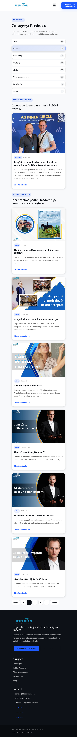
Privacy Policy (16, 733)
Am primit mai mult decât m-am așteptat (36, 319)
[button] (54, 5)
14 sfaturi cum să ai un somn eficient (34, 515)
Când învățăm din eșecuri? (28, 385)
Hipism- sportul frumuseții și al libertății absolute (36, 251)
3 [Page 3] (35, 602)
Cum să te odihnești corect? (29, 451)
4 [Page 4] (40, 602)
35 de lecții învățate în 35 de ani (31, 578)
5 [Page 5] (46, 602)
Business (18, 157)
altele (17, 245)
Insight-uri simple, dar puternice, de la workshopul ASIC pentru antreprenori (35, 163)
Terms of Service (27, 733)
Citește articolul (20, 185)
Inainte (54, 602)
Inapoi (15, 602)
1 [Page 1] (23, 602)
